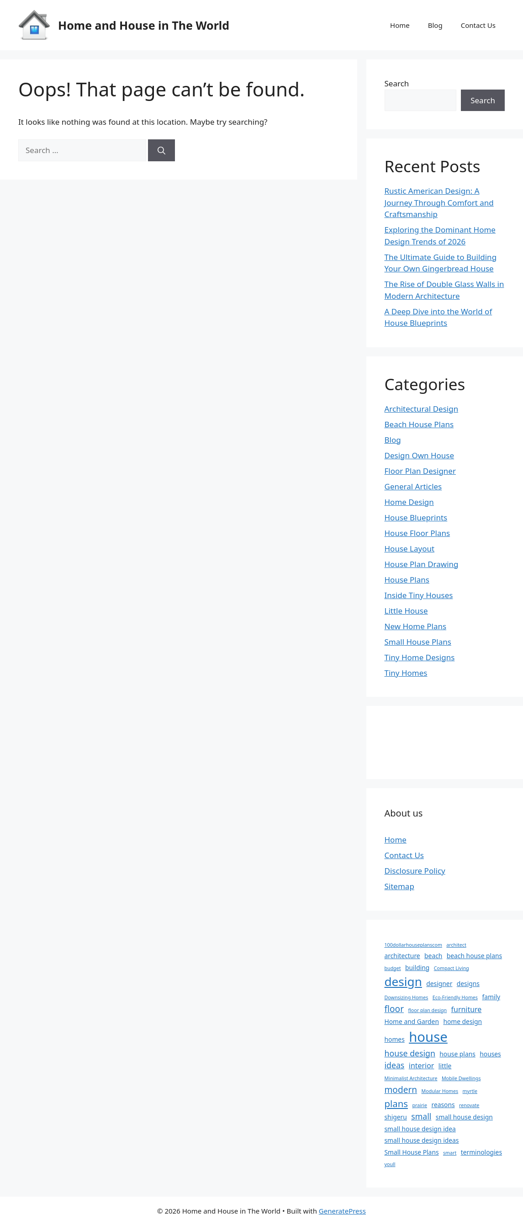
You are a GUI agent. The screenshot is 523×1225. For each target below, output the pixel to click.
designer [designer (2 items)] (439, 983)
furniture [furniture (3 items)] (466, 1009)
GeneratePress (342, 1210)
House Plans (407, 579)
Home (400, 25)
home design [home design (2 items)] (462, 1021)
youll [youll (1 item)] (390, 1164)
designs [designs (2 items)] (468, 983)
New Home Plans (416, 626)
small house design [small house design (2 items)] (464, 1117)
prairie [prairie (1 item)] (419, 1105)
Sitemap (399, 886)
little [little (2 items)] (445, 1065)
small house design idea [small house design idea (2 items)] (420, 1128)
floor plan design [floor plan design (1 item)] (427, 1010)
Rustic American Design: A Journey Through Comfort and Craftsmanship (439, 202)
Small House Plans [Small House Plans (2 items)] (412, 1152)
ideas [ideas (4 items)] (395, 1065)
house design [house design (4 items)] (410, 1053)
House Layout (410, 548)
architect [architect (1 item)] (456, 945)
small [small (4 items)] (421, 1116)
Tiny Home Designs (420, 657)
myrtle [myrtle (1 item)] (470, 1091)
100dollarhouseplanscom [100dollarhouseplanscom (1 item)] (413, 945)
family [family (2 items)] (491, 996)
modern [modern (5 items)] (401, 1090)
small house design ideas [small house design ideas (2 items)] (422, 1140)
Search (397, 83)
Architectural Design (422, 408)
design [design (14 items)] (403, 981)
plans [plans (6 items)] (396, 1103)
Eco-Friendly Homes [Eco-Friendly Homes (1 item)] (455, 997)
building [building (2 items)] (417, 967)
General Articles (413, 486)
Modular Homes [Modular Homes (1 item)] (440, 1091)
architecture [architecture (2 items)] (402, 955)
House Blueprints (416, 517)
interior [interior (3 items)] (421, 1066)
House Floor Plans (417, 533)
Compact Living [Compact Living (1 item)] (451, 968)
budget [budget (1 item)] (393, 968)
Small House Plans (418, 641)
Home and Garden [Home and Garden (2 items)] (412, 1021)
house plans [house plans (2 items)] (457, 1054)
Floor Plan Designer (420, 471)
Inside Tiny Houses (419, 595)
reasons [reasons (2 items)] (442, 1104)
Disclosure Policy (415, 870)
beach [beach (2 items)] (433, 955)
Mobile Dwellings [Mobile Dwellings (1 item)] (461, 1078)
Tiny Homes (406, 673)
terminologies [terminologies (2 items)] (481, 1152)
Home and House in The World (143, 25)
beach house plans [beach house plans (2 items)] (474, 955)
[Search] (161, 150)
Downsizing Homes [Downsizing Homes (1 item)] (406, 997)
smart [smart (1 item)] (449, 1153)
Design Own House (419, 455)
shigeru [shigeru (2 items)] (396, 1117)
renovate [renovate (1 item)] (469, 1105)
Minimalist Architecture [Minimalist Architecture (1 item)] (411, 1078)
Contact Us (478, 25)
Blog (435, 25)
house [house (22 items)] (428, 1037)
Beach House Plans (419, 424)
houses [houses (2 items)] (490, 1054)
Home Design (409, 502)
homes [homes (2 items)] (395, 1039)
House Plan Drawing (422, 564)
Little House (406, 610)
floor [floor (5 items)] (394, 1009)
